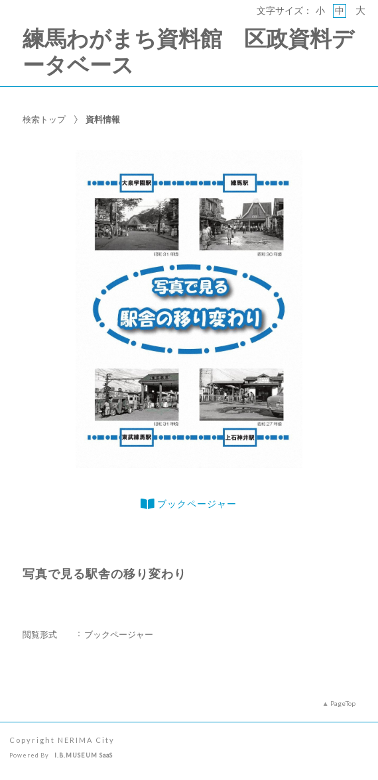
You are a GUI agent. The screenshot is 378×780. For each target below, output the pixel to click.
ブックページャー (189, 504)
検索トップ (44, 119)
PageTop (342, 703)
